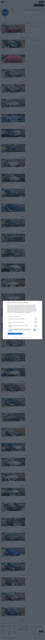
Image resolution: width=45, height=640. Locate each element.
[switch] (35, 319)
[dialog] (22, 320)
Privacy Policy (28, 337)
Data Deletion (17, 337)
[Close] (40, 303)
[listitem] (22, 316)
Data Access (22, 337)
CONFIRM (15, 333)
